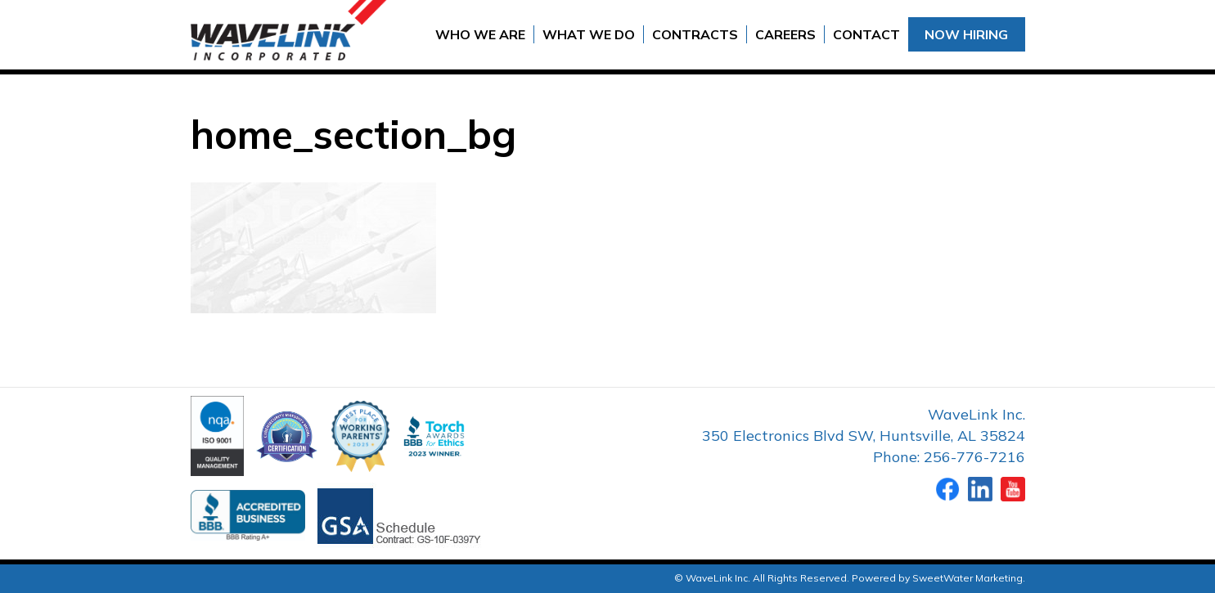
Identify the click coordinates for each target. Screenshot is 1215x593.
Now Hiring (966, 34)
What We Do (588, 34)
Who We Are (480, 34)
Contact (866, 34)
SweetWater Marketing (967, 578)
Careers (785, 34)
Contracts (695, 34)
